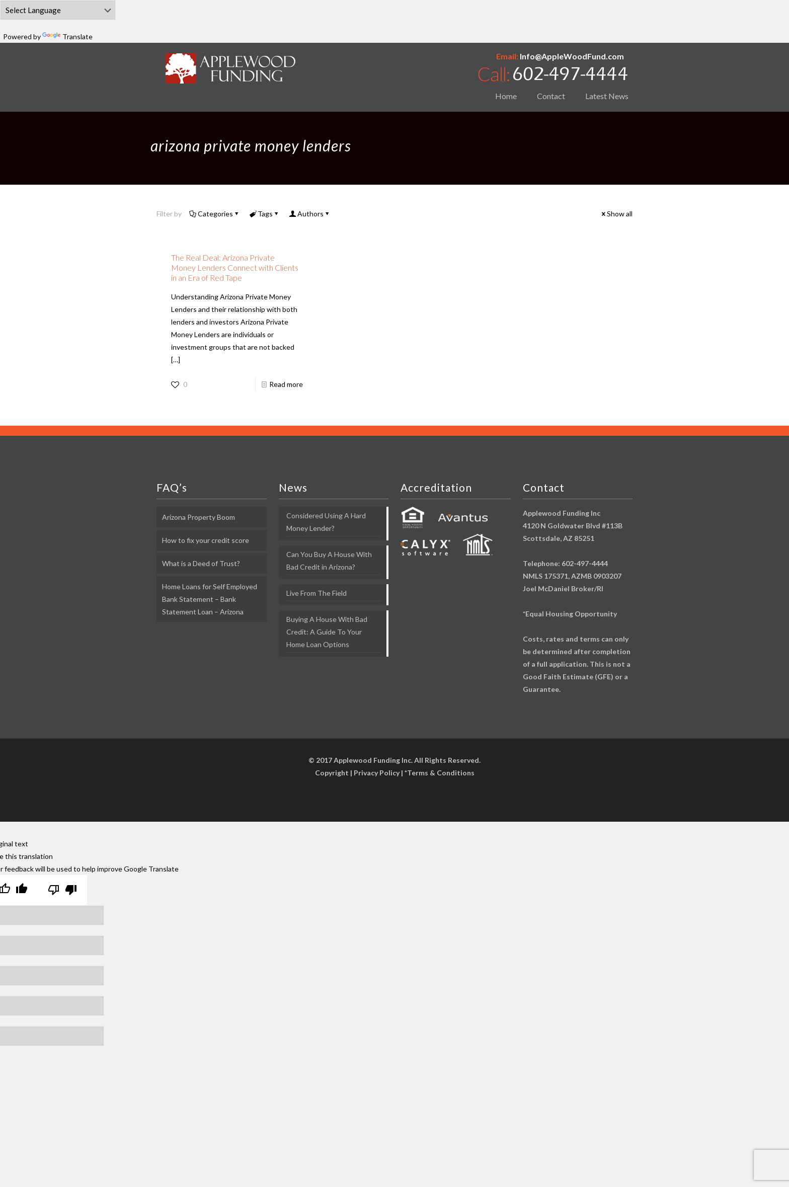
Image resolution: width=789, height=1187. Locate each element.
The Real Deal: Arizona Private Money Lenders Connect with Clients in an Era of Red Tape (234, 267)
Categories (214, 213)
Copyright (332, 772)
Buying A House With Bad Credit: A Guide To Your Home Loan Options (326, 632)
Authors (310, 213)
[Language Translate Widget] (58, 10)
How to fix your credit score (205, 540)
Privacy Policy (377, 772)
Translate (67, 36)
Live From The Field (316, 593)
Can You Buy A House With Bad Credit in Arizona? (329, 560)
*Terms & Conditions (440, 772)
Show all (616, 213)
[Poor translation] (62, 890)
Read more (286, 384)
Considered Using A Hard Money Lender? (326, 521)
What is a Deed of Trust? (201, 563)
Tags (264, 213)
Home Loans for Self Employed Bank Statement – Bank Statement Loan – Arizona (209, 599)
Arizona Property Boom (198, 517)
